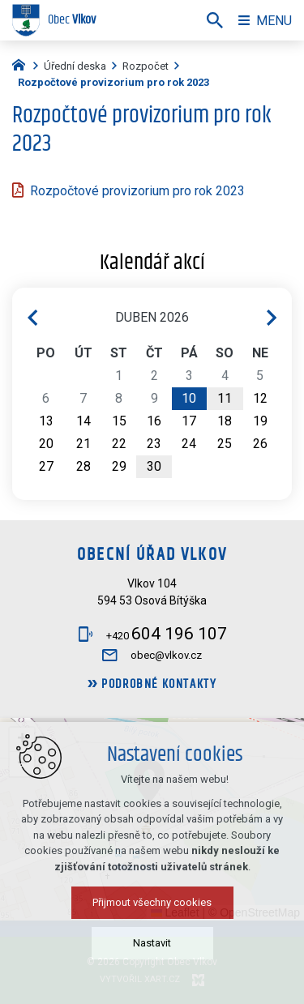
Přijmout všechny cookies (152, 902)
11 (224, 398)
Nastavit (152, 943)
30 (154, 466)
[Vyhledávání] (215, 20)
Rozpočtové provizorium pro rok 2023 (137, 191)
